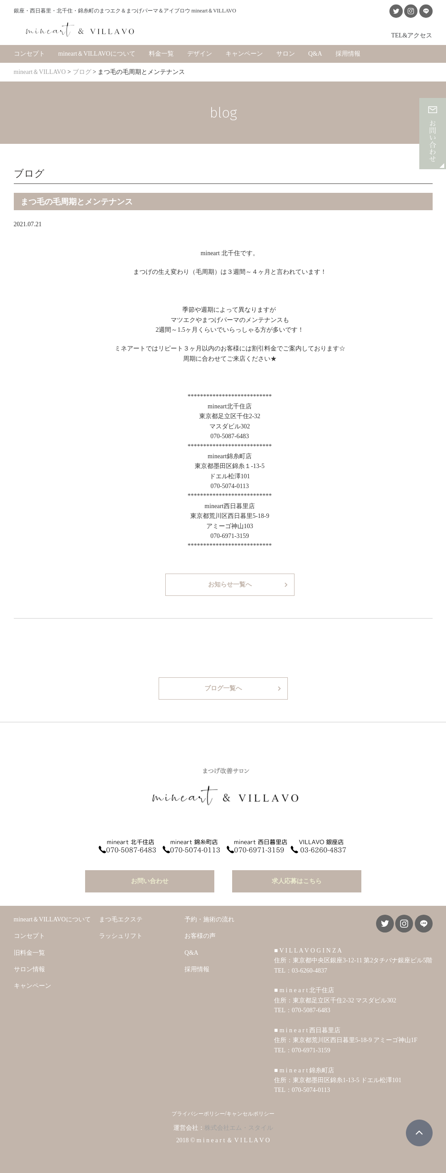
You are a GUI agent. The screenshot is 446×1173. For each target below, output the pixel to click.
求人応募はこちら (297, 879)
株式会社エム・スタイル (239, 1126)
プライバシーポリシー (198, 1112)
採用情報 (348, 53)
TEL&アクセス (412, 35)
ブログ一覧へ (223, 687)
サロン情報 (29, 968)
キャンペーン (244, 53)
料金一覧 (161, 53)
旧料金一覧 (29, 951)
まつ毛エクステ (121, 918)
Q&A (315, 53)
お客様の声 (200, 935)
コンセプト (29, 53)
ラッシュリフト (121, 935)
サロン (285, 53)
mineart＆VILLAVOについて (96, 53)
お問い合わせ (149, 879)
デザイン (199, 53)
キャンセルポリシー (250, 1112)
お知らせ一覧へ (230, 584)
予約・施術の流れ (209, 918)
